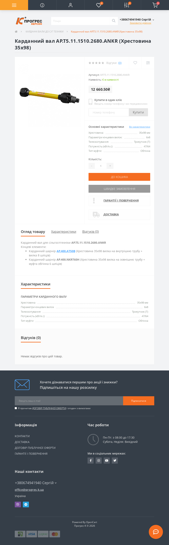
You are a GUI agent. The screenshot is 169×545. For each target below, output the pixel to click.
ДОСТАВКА (111, 214)
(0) (119, 63)
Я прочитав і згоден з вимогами (54, 408)
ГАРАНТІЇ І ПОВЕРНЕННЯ (121, 200)
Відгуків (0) (90, 231)
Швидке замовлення (119, 189)
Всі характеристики (139, 126)
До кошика (119, 177)
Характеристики (63, 231)
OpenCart (91, 522)
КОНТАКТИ (22, 436)
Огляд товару (33, 231)
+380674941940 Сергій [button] (36, 483)
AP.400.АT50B (66, 251)
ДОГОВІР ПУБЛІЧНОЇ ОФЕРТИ (49, 408)
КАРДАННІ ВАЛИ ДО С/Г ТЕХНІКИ (44, 31)
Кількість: (95, 159)
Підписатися (138, 401)
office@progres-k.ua (29, 490)
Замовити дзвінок (140, 23)
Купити (138, 112)
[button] (70, 5)
